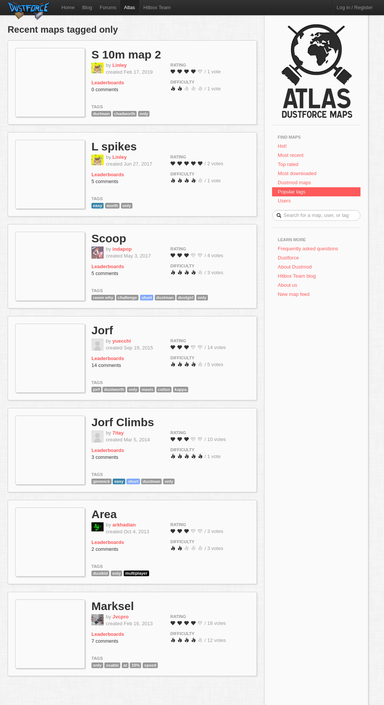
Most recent (291, 155)
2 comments (104, 549)
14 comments (106, 365)
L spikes (114, 146)
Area (104, 514)
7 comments (104, 641)
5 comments (104, 181)
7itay (118, 433)
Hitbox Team (157, 7)
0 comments (104, 89)
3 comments (104, 457)
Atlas (129, 7)
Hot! (282, 146)
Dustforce (288, 258)
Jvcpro (120, 617)
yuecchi (121, 341)
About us (287, 285)
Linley (119, 65)
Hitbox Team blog (297, 276)
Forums (108, 7)
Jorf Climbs (122, 422)
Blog (87, 7)
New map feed (295, 294)
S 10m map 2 (126, 54)
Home (68, 7)
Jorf (102, 330)
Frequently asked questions (308, 248)
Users (284, 201)
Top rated (288, 164)
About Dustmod (295, 267)
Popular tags (291, 191)
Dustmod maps (294, 182)
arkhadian (123, 525)
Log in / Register (355, 7)
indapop (122, 249)
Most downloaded (297, 173)
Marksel (112, 606)
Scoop (108, 238)
